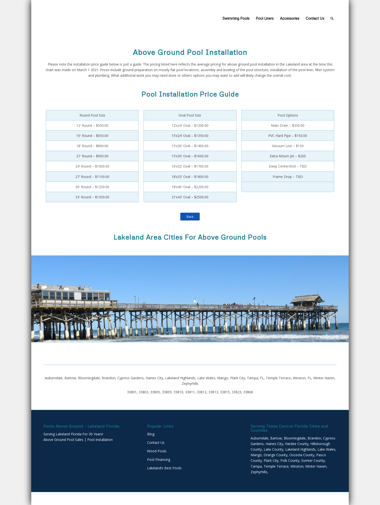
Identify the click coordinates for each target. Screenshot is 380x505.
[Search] (332, 18)
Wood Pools (156, 451)
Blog (150, 434)
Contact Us (156, 442)
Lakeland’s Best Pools (164, 468)
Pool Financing (158, 459)
